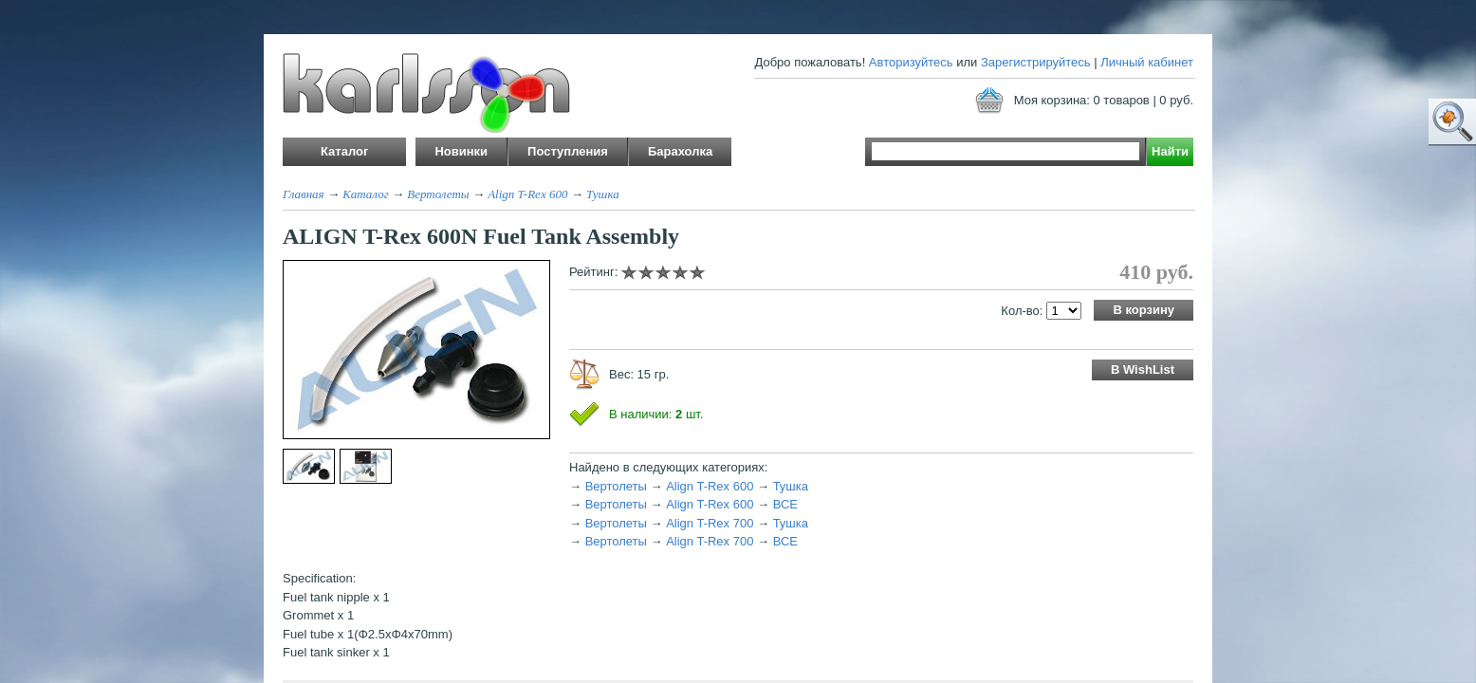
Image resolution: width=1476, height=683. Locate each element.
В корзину (1143, 310)
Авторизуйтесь (911, 62)
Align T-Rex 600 (527, 194)
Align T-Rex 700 (709, 523)
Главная (303, 194)
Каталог (365, 194)
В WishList (1142, 369)
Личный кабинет (1146, 62)
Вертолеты (438, 194)
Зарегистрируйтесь (1036, 62)
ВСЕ (785, 504)
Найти (1170, 151)
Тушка (602, 194)
